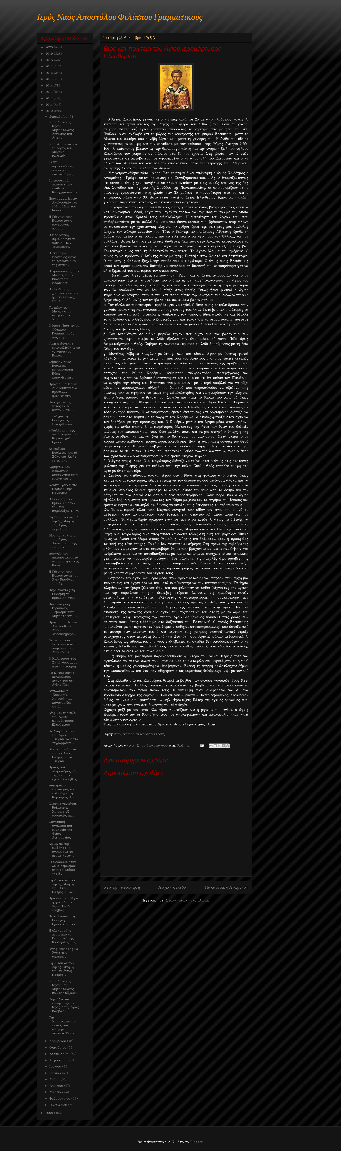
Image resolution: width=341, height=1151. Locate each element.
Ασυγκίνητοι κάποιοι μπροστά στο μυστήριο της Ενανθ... (64, 559)
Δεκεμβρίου (59, 117)
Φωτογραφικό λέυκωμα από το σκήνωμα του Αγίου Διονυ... (63, 646)
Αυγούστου (58, 1060)
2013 (49, 92)
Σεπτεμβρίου (59, 1054)
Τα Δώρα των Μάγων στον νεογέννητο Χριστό (60, 313)
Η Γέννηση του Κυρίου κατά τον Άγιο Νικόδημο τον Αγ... (63, 577)
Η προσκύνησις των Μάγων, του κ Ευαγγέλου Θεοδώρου (64, 277)
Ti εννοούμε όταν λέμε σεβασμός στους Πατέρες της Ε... (62, 868)
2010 (49, 111)
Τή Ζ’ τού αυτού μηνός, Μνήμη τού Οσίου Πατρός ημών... (62, 886)
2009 (49, 1113)
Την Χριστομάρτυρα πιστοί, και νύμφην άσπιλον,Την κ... (63, 1025)
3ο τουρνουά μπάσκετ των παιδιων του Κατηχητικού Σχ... (64, 186)
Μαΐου (55, 1079)
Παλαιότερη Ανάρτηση (226, 887)
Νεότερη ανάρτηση (122, 887)
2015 (49, 79)
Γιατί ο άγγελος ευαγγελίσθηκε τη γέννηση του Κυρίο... (64, 349)
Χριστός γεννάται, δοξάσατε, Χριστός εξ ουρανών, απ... (63, 809)
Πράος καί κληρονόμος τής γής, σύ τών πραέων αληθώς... (64, 773)
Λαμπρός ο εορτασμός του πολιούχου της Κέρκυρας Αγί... (62, 791)
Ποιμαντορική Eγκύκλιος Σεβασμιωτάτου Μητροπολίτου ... (63, 610)
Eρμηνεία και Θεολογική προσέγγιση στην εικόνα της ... (63, 472)
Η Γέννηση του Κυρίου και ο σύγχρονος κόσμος (60, 222)
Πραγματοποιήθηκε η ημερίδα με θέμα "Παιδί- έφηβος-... (64, 904)
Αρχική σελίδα (172, 887)
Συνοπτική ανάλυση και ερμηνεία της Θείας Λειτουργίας (60, 829)
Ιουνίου (55, 1073)
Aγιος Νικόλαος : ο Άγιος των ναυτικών (63, 953)
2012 (49, 98)
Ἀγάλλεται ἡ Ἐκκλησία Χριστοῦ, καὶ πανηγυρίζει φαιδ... (60, 698)
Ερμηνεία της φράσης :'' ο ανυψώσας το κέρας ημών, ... (62, 849)
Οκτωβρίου (58, 1047)
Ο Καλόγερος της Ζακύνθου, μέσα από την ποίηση (63, 662)
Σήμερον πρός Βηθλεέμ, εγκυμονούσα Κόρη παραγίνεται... (61, 369)
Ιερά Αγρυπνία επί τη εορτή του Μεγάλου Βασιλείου (63, 150)
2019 (49, 54)
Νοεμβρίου (58, 1041)
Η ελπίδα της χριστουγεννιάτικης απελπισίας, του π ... (63, 295)
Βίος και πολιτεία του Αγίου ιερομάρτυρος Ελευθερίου (62, 719)
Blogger (196, 1142)
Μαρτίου (56, 1092)
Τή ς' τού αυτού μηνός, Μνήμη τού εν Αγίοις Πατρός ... (61, 969)
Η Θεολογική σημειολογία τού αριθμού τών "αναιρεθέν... (63, 241)
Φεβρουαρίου (60, 1098)
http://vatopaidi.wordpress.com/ (139, 734)
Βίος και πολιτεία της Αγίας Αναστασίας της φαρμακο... (63, 541)
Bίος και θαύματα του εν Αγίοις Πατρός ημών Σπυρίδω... (62, 755)
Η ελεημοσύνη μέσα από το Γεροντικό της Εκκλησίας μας (62, 936)
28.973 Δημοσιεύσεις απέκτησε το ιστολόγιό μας (61, 168)
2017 (49, 66)
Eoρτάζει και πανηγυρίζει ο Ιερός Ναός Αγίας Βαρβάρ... (64, 1005)
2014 (49, 85)
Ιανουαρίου (58, 1105)
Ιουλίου (55, 1066)
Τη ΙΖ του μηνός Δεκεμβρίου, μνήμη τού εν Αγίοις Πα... (61, 678)
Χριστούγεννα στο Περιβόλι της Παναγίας (63, 489)
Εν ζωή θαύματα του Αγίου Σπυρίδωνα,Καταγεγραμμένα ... (64, 737)
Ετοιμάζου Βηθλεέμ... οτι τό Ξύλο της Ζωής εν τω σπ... (63, 454)
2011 (49, 105)
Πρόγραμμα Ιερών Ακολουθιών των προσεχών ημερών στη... (63, 390)
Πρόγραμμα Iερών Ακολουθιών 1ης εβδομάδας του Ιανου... (63, 204)
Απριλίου (56, 1086)
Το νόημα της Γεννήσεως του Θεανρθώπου (62, 420)
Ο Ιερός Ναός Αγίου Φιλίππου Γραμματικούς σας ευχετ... (64, 331)
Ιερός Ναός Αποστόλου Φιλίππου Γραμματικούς (119, 17)
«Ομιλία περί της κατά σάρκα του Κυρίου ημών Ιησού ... (63, 436)
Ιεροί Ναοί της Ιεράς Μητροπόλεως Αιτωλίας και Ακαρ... (61, 130)
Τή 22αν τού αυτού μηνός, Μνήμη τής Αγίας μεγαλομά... (64, 523)
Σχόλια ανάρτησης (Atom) (187, 900)
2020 (49, 47)
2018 (49, 60)
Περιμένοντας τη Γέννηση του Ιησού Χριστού (62, 594)
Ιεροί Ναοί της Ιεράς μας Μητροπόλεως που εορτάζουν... (63, 987)
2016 (49, 73)
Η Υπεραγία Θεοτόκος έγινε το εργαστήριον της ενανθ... (62, 259)
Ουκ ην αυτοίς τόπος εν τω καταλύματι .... (61, 406)
